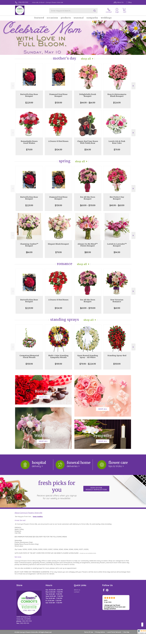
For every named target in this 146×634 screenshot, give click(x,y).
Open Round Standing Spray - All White (87, 356)
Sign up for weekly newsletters (96, 488)
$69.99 (117, 308)
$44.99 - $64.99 (87, 102)
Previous (13, 85)
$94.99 (117, 252)
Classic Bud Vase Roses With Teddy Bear (87, 142)
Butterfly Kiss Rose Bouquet (29, 95)
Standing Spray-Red (117, 355)
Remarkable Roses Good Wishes (29, 142)
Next (133, 85)
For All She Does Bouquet (87, 198)
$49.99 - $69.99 (117, 205)
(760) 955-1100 (23, 2)
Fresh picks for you (57, 490)
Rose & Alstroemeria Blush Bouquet (117, 95)
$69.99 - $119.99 (87, 205)
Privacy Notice (100, 632)
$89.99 (88, 252)
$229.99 (29, 102)
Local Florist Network (114, 632)
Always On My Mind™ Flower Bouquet (88, 245)
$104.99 (58, 149)
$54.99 (87, 149)
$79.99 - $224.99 (88, 363)
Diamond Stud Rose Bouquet (58, 95)
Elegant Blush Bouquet (58, 244)
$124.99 (117, 102)
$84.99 (29, 252)
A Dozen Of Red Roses (58, 141)
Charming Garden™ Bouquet (29, 245)
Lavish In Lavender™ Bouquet (117, 245)
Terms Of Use (88, 632)
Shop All (86, 58)
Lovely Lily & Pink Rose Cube (117, 142)
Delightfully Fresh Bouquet (87, 95)
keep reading (38, 516)
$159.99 (58, 102)
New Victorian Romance (116, 301)
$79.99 (29, 149)
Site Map (126, 632)
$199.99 (58, 363)
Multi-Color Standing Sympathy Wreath (58, 356)
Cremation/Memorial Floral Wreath (29, 356)
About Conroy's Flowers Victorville (28, 513)
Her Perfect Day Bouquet (117, 198)
